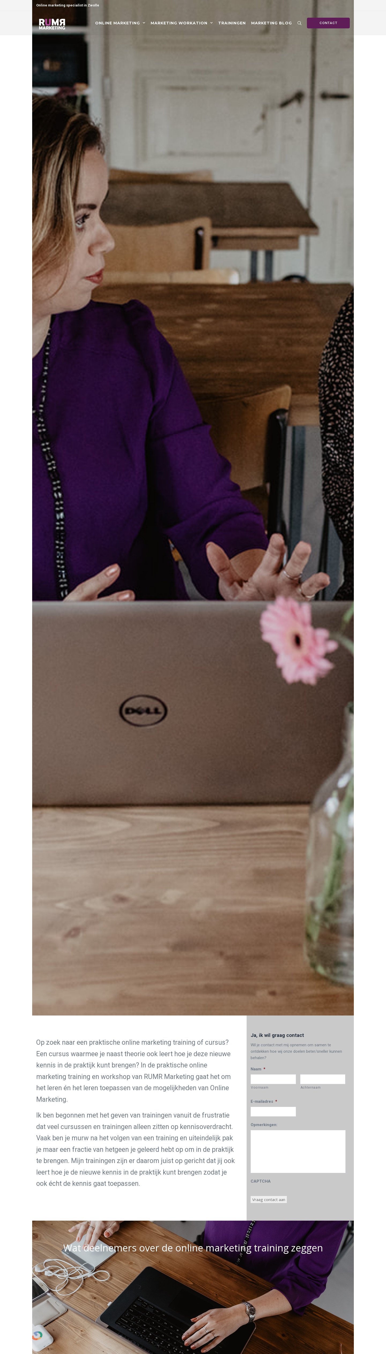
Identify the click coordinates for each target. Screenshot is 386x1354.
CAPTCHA (261, 1181)
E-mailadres (264, 1101)
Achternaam (310, 1087)
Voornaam (259, 1087)
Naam (258, 1069)
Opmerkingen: (264, 1124)
